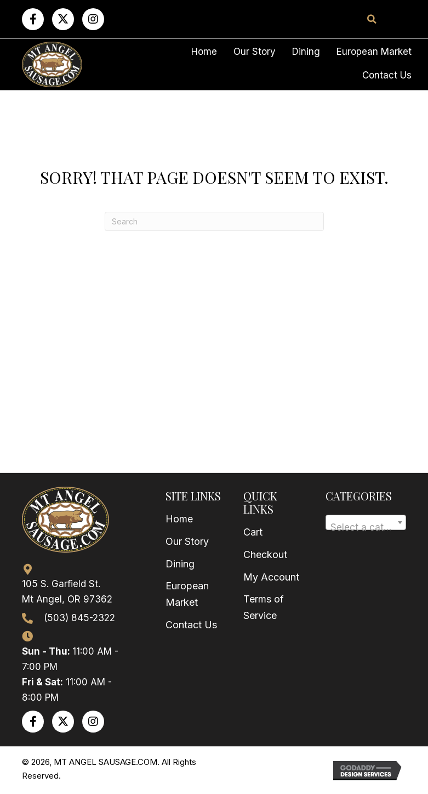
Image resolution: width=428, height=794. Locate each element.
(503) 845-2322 (79, 617)
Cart (252, 532)
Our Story (187, 541)
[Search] (214, 221)
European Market (187, 594)
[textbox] (366, 527)
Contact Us (191, 624)
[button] (33, 19)
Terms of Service (263, 607)
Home (179, 519)
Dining (180, 564)
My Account (271, 577)
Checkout (265, 554)
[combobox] (366, 522)
